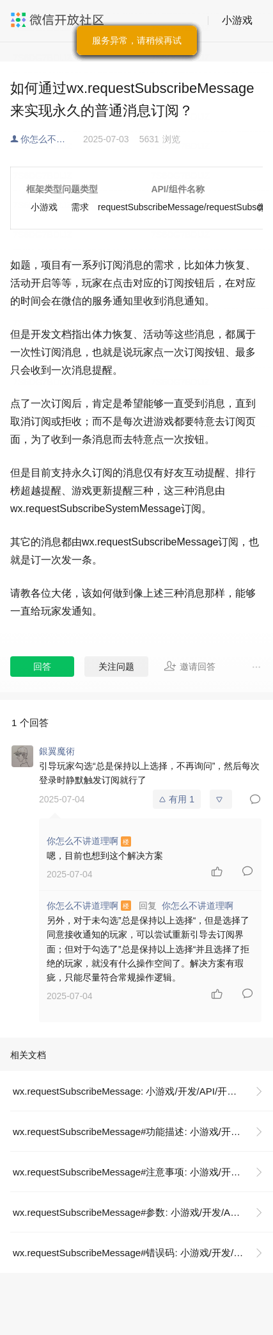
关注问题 (116, 666)
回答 (42, 666)
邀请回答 (189, 666)
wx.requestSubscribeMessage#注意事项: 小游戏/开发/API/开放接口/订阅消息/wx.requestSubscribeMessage (143, 1171)
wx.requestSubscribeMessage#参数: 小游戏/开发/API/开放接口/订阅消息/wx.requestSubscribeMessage (143, 1212)
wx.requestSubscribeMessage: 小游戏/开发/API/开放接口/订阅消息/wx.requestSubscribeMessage (143, 1091)
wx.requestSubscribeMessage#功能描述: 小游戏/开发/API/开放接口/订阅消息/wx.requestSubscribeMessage (143, 1131)
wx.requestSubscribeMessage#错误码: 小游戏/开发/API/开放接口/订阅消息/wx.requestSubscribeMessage (143, 1252)
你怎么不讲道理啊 (51, 139)
